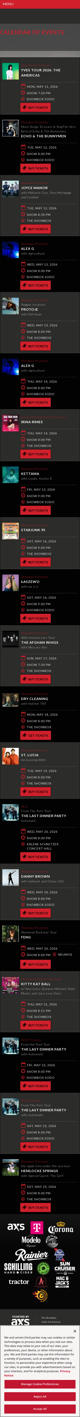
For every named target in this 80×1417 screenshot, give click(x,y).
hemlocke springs (39, 1171)
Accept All (40, 1409)
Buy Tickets (35, 107)
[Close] (75, 1331)
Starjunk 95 (33, 530)
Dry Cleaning (34, 699)
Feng (26, 937)
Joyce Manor (34, 188)
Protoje (29, 309)
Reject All (40, 1396)
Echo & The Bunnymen (43, 136)
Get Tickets (35, 735)
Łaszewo (30, 581)
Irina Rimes (32, 422)
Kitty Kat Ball (36, 984)
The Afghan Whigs (39, 642)
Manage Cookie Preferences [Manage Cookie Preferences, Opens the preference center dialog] (40, 1384)
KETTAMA (30, 473)
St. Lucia (30, 755)
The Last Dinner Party (43, 816)
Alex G (27, 248)
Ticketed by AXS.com (31, 42)
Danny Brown (35, 876)
